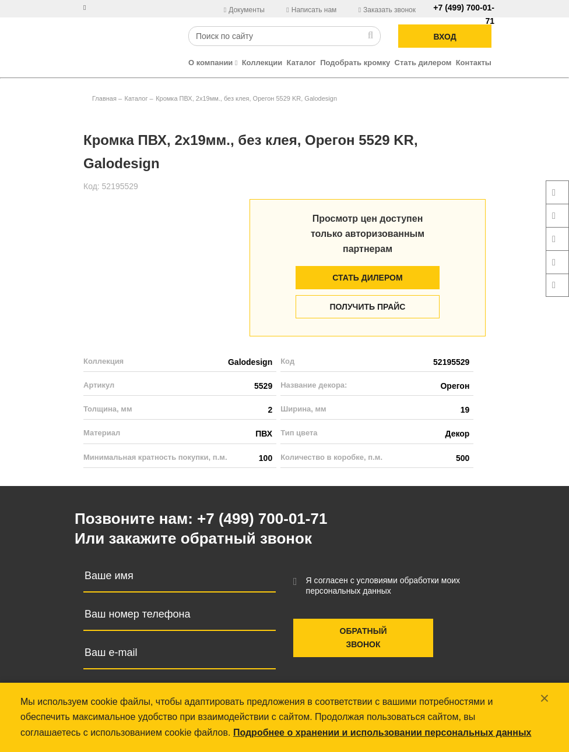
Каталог (301, 62)
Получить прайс (367, 306)
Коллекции (262, 62)
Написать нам (312, 10)
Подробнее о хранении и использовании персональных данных (382, 732)
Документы (245, 10)
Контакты (473, 62)
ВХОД (444, 36)
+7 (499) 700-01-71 (262, 518)
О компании (212, 62)
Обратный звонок (363, 637)
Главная (104, 98)
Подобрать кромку (355, 62)
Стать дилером (423, 62)
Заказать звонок (387, 10)
